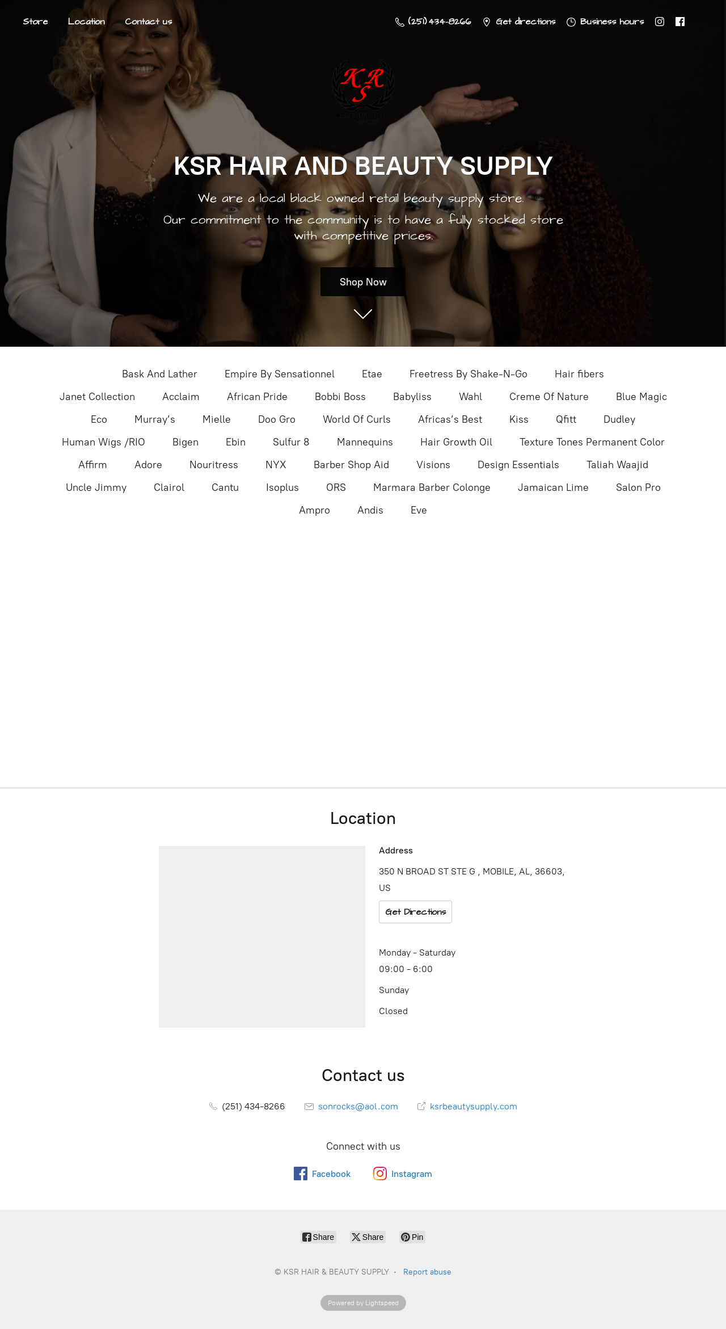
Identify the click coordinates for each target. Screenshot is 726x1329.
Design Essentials (518, 465)
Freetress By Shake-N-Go (468, 374)
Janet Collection (97, 396)
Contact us (148, 21)
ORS (336, 487)
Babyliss (412, 396)
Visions (433, 465)
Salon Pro (638, 487)
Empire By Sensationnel (280, 374)
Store (35, 21)
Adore (148, 465)
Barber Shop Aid (351, 465)
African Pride (257, 396)
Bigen (185, 442)
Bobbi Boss (340, 396)
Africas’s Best (450, 419)
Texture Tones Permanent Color (592, 442)
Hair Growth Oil (456, 442)
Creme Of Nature (549, 396)
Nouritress (213, 465)
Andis (370, 510)
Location (86, 21)
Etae (372, 374)
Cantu (225, 487)
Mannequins (365, 442)
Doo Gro (277, 419)
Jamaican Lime (553, 487)
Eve (419, 510)
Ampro (314, 510)
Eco (99, 419)
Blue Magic (641, 396)
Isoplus (282, 487)
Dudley (619, 419)
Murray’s (154, 419)
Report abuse (427, 1272)
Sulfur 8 (291, 442)
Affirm (92, 465)
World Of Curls (357, 419)
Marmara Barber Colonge (432, 487)
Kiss (519, 419)
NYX (275, 465)
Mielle (216, 419)
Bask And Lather (159, 374)
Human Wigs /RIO (103, 442)
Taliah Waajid (617, 465)
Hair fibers (579, 374)
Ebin (236, 442)
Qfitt (566, 419)
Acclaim (181, 396)
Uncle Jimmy (96, 487)
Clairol (169, 487)
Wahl (470, 396)
